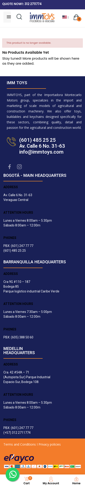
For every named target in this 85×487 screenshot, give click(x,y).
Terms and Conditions (19, 444)
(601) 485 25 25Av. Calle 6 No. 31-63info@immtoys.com (42, 146)
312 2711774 (32, 4)
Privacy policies (50, 444)
